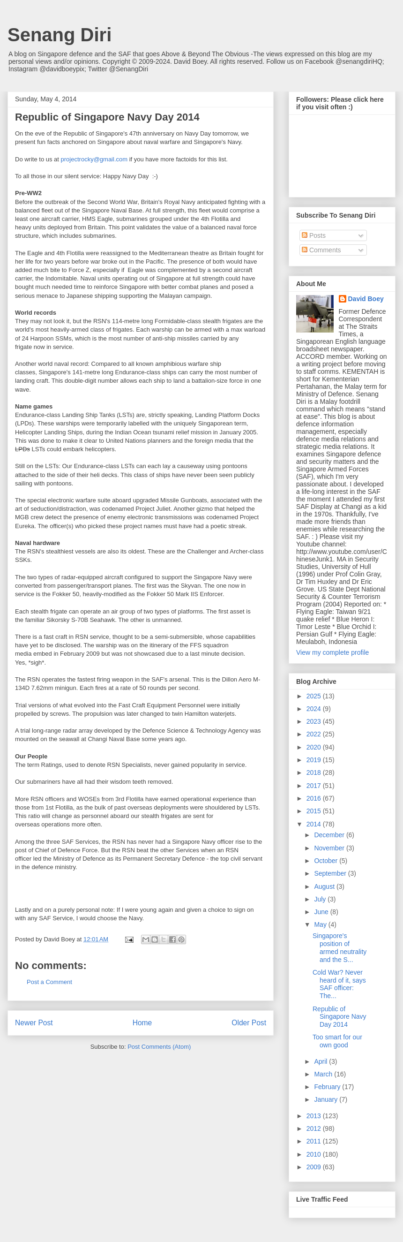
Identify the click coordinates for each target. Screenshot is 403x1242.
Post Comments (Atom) (159, 1046)
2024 (314, 708)
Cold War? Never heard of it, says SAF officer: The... (339, 984)
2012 (314, 1128)
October (326, 860)
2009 (314, 1167)
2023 (314, 721)
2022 (314, 734)
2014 (314, 824)
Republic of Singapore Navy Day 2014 (339, 1017)
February (328, 1087)
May (321, 924)
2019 (314, 760)
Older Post (248, 1023)
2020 (314, 747)
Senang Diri (59, 34)
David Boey (366, 299)
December (330, 835)
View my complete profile (332, 652)
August (325, 886)
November (330, 848)
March (324, 1074)
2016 (314, 798)
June (322, 912)
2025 (314, 696)
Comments (321, 250)
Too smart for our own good (337, 1041)
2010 (314, 1154)
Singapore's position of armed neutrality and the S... (339, 947)
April (321, 1061)
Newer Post (34, 1023)
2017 (314, 785)
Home (142, 1023)
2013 (314, 1116)
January (326, 1099)
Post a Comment (49, 981)
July (321, 899)
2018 (314, 772)
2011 (314, 1141)
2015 (314, 811)
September (331, 873)
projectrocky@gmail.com (94, 159)
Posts (314, 235)
